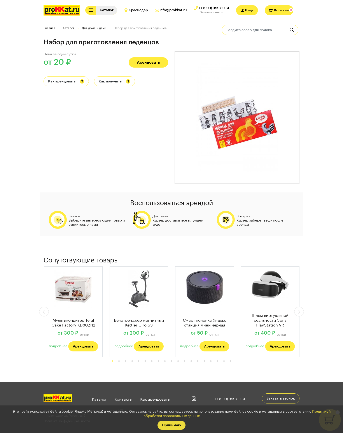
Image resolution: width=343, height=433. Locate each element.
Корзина (279, 10)
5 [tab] (138, 361)
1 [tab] (112, 361)
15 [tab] (204, 361)
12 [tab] (184, 361)
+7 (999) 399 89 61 (213, 8)
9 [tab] (165, 361)
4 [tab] (132, 361)
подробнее (58, 345)
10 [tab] (171, 361)
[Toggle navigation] (90, 10)
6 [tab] (145, 361)
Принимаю (171, 425)
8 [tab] (158, 361)
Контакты (124, 398)
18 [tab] (224, 361)
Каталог (99, 398)
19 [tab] (230, 361)
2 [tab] (119, 361)
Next (299, 311)
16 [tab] (211, 361)
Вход (247, 10)
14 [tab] (198, 361)
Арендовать (148, 62)
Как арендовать (61, 81)
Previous (44, 311)
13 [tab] (191, 361)
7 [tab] (152, 361)
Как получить (110, 81)
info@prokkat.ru (173, 10)
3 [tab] (125, 361)
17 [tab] (217, 361)
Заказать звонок (211, 12)
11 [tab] (178, 361)
